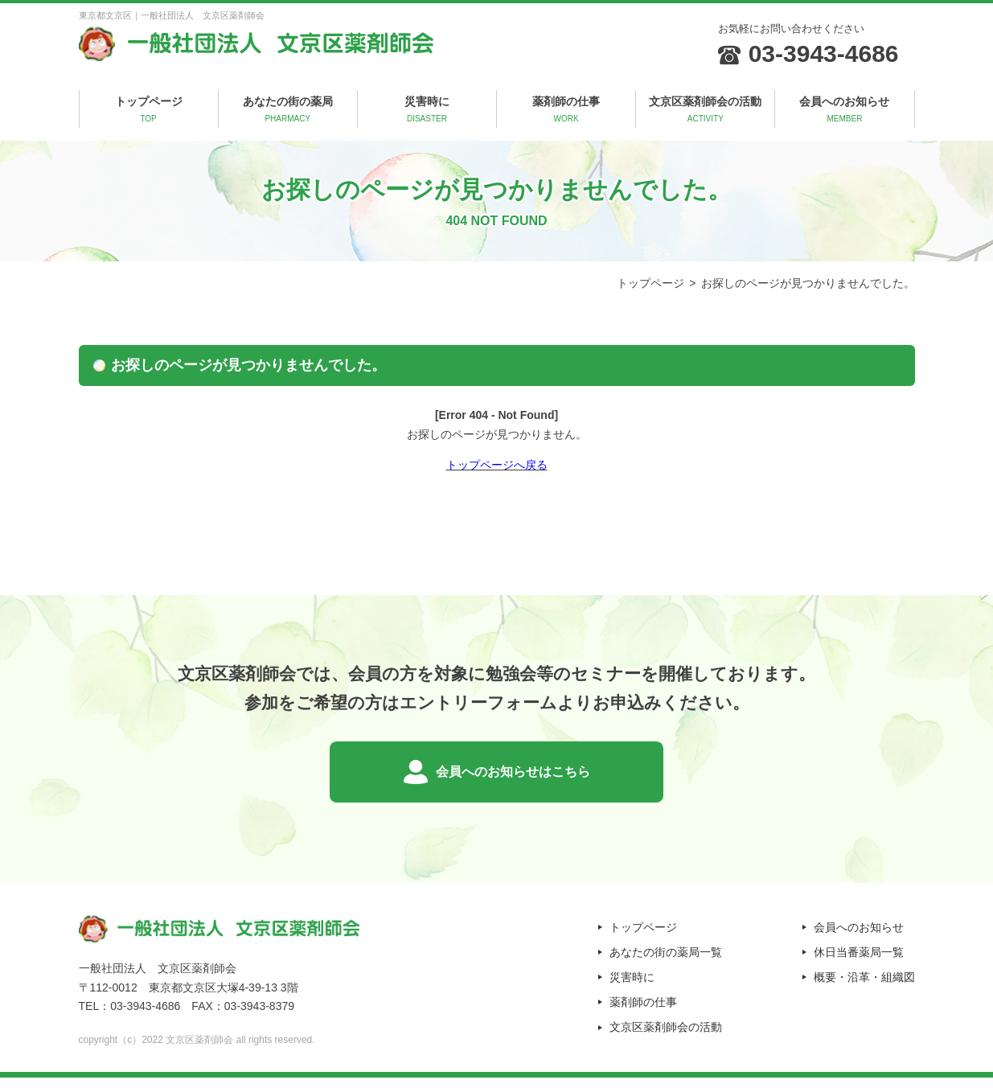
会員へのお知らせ (844, 110)
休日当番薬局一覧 (859, 963)
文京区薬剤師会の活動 (705, 110)
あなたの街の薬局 (288, 110)
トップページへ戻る (497, 464)
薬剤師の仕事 (566, 110)
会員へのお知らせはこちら (513, 778)
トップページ (148, 110)
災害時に (427, 110)
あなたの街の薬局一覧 (665, 963)
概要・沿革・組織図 (864, 988)
